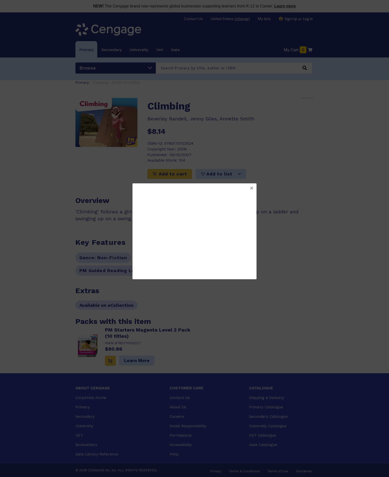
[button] (251, 188)
